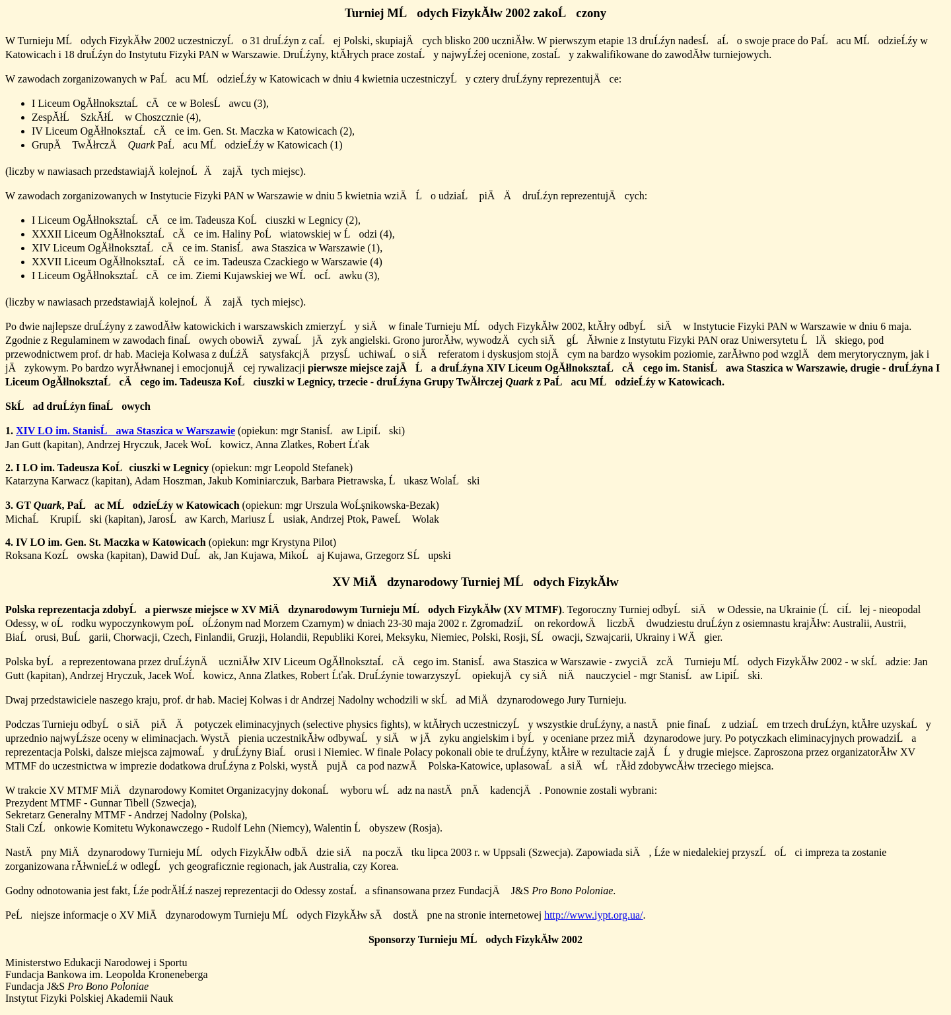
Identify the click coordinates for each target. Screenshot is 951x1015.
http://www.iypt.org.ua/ (593, 915)
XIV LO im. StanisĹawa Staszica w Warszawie (125, 430)
